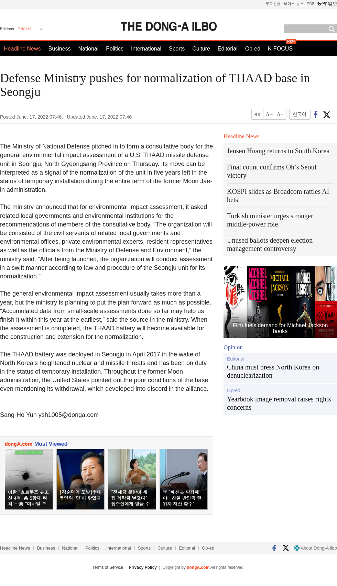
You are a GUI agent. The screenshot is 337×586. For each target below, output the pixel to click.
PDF (310, 3)
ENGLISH (26, 29)
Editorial (228, 49)
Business (59, 49)
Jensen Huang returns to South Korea (278, 151)
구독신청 (273, 3)
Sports (177, 49)
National (88, 49)
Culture (201, 49)
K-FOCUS (280, 49)
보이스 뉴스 (294, 3)
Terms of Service (108, 567)
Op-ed (252, 49)
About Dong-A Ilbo (315, 548)
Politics (114, 49)
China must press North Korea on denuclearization (273, 371)
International (146, 49)
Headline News (22, 49)
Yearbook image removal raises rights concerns (279, 403)
